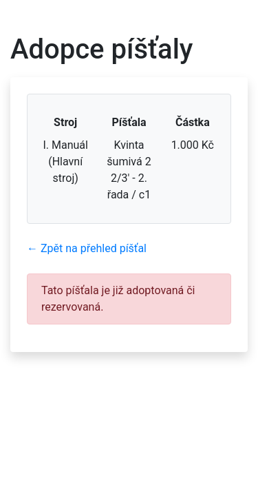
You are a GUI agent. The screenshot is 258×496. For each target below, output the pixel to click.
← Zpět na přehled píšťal (87, 248)
